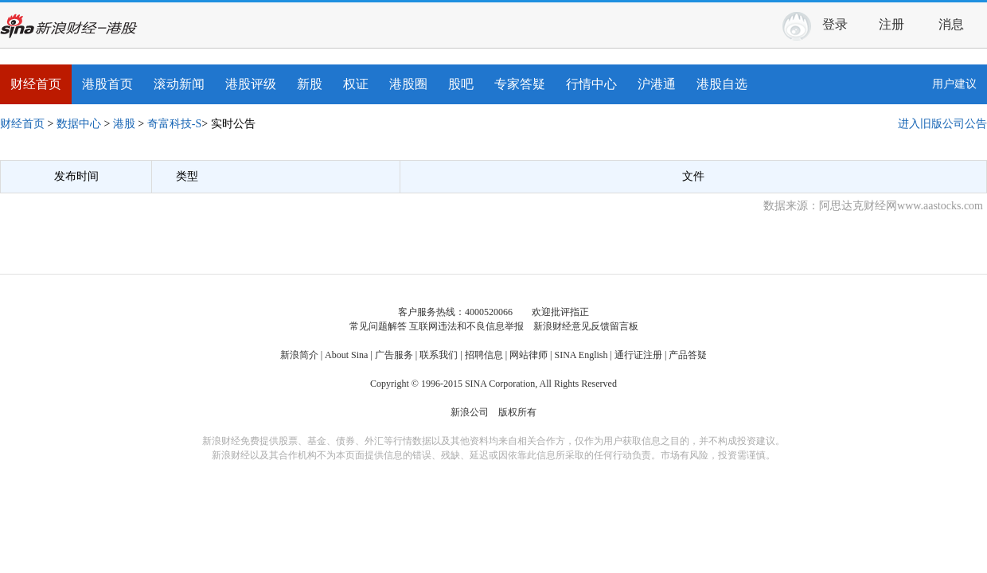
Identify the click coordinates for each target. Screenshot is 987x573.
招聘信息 (484, 355)
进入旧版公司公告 (942, 124)
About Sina (346, 355)
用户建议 (954, 84)
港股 (124, 124)
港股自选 (721, 84)
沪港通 (657, 84)
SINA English (580, 355)
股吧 (461, 84)
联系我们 (438, 355)
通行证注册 (638, 355)
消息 (957, 22)
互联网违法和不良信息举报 (466, 326)
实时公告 (233, 124)
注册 (891, 24)
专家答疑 (519, 84)
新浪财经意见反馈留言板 (585, 326)
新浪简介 (299, 355)
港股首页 (107, 84)
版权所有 (517, 412)
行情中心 (591, 84)
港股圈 (408, 84)
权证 (356, 84)
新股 (309, 84)
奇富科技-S (174, 124)
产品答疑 (688, 355)
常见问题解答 (378, 326)
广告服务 (394, 355)
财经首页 (35, 84)
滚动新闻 (179, 84)
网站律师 (528, 355)
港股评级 (250, 84)
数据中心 (79, 124)
